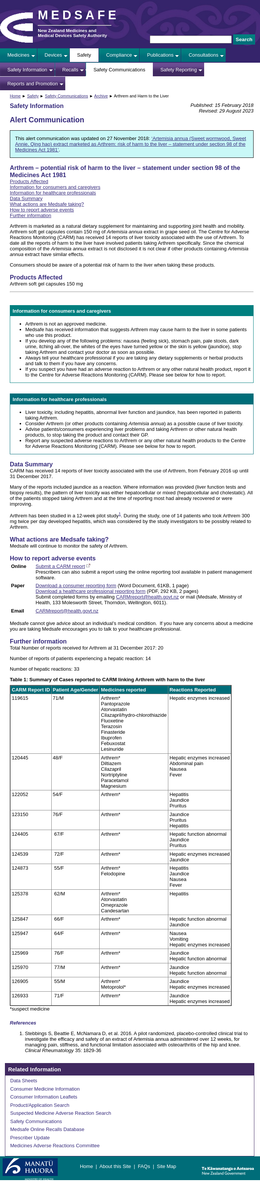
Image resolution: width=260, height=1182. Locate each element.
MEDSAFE (78, 15)
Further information (30, 215)
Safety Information (28, 70)
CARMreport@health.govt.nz (147, 597)
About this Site (115, 1166)
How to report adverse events (42, 210)
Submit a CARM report (60, 566)
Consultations (203, 55)
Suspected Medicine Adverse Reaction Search (60, 1113)
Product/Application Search (39, 1105)
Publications (160, 55)
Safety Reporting (178, 70)
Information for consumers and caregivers (55, 187)
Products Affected (29, 181)
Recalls (70, 70)
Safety (84, 55)
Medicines (19, 55)
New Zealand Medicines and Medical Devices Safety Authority (72, 33)
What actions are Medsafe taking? (47, 204)
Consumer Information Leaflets (43, 1097)
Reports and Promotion (33, 83)
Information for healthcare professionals (53, 193)
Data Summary (26, 198)
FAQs (144, 1166)
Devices (53, 55)
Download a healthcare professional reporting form (90, 591)
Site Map (166, 1166)
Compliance (119, 55)
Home (15, 96)
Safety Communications (119, 70)
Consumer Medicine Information (45, 1089)
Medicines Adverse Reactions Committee (55, 1145)
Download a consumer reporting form (75, 585)
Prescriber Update (30, 1137)
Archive (101, 96)
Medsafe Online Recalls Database (47, 1129)
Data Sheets (23, 1080)
